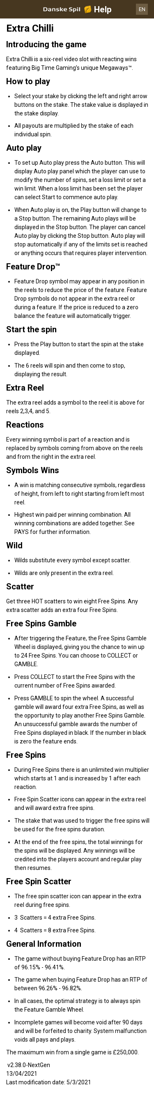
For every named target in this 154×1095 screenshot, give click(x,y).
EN (142, 9)
